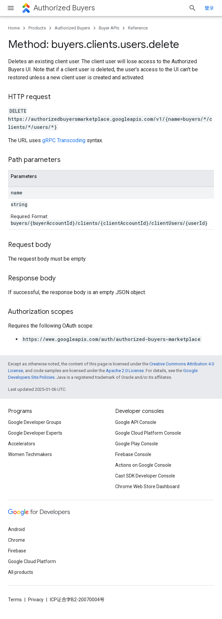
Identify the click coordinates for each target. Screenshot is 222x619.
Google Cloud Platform (32, 561)
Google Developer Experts (35, 433)
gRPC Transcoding (63, 140)
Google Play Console (136, 443)
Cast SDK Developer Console (145, 475)
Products (37, 27)
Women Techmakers (30, 454)
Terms (15, 599)
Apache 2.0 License (125, 370)
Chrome (16, 540)
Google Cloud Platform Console (148, 433)
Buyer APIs (109, 27)
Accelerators (21, 443)
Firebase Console (133, 454)
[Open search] (193, 8)
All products (20, 572)
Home (14, 27)
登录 (209, 8)
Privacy (36, 599)
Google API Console (135, 422)
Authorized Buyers (64, 7)
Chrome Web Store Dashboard (147, 486)
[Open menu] (10, 8)
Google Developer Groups (34, 422)
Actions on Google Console (143, 465)
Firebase (17, 550)
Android (16, 529)
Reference (138, 27)
